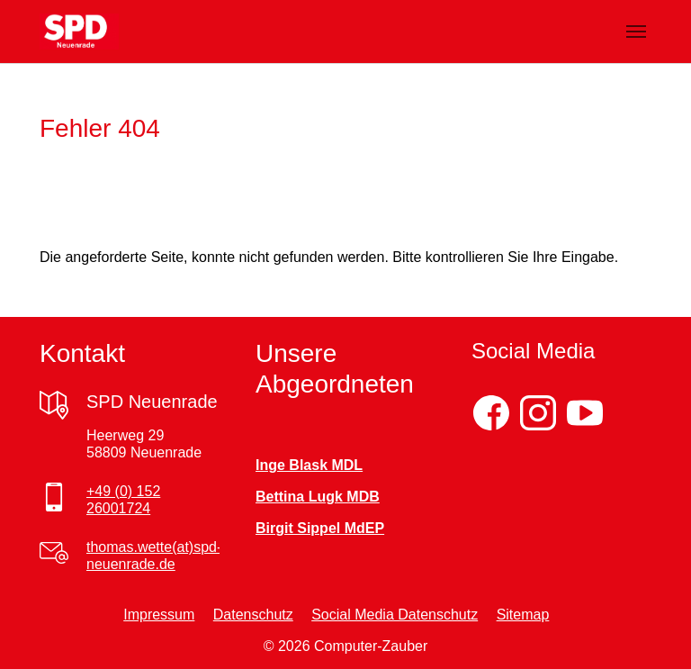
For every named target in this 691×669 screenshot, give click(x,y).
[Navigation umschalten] (636, 31)
